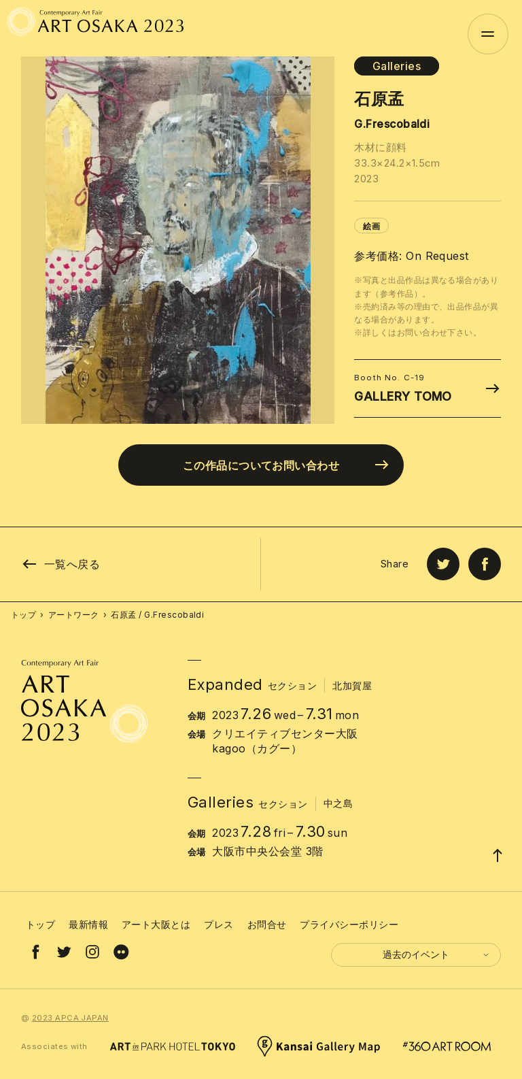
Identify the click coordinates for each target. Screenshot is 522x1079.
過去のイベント (436, 954)
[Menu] (488, 34)
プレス (218, 924)
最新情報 (88, 924)
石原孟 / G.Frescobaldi (157, 615)
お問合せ (267, 924)
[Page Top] (498, 855)
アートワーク (73, 615)
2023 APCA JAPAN (70, 1018)
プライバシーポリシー (349, 924)
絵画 (371, 226)
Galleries (396, 66)
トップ (23, 615)
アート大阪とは (156, 924)
